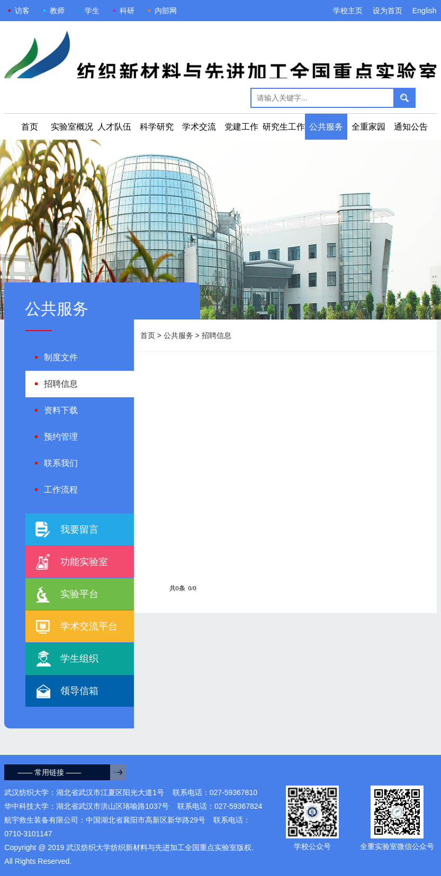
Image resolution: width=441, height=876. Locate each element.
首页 (29, 126)
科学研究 (157, 126)
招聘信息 (216, 335)
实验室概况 (72, 126)
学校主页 (348, 10)
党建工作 (241, 126)
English (424, 10)
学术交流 (199, 126)
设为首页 (387, 10)
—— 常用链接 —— (49, 772)
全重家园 (368, 126)
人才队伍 (114, 126)
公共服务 (326, 126)
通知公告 (411, 126)
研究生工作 (284, 126)
